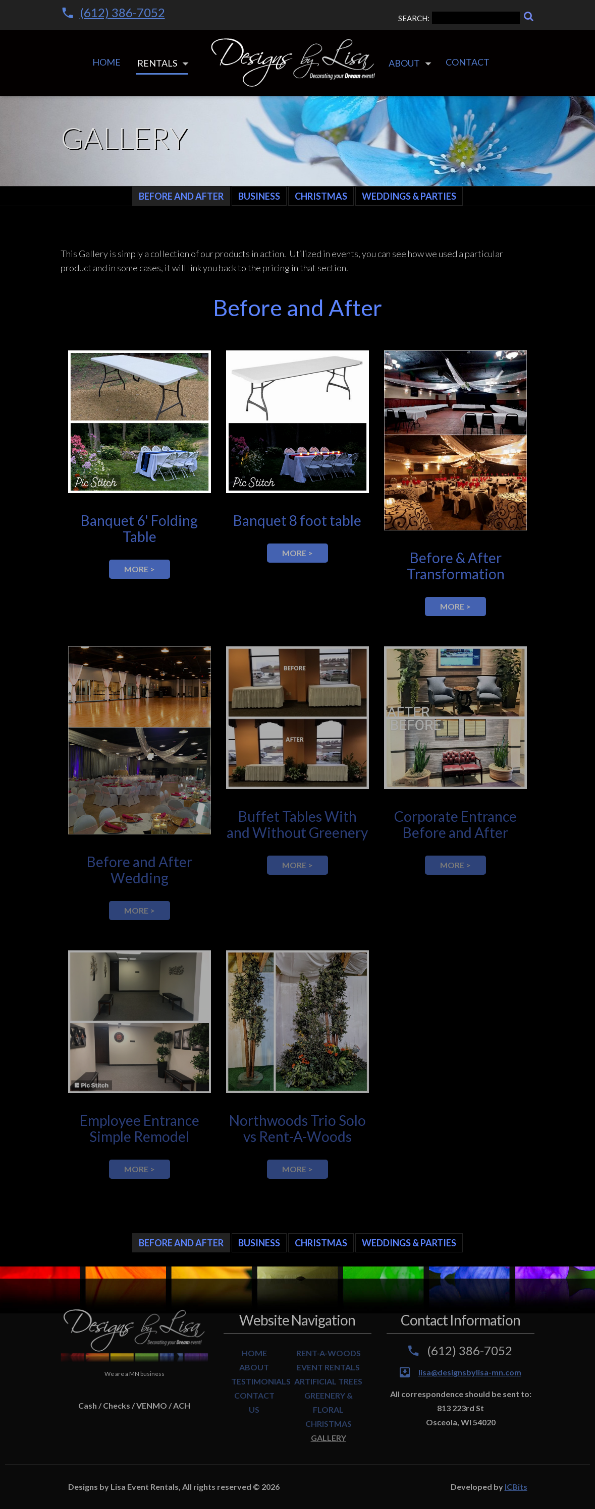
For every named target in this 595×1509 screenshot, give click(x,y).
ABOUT (254, 1367)
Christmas (321, 196)
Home (106, 62)
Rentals (157, 63)
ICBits (516, 1486)
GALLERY (328, 1437)
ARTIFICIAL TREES (328, 1381)
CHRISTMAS (328, 1423)
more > (139, 569)
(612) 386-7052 (122, 12)
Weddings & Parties (409, 196)
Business (259, 196)
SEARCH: (459, 18)
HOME (254, 1353)
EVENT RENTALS (328, 1367)
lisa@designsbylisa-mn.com (469, 1372)
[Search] (528, 16)
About (404, 63)
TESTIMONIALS (261, 1381)
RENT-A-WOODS (328, 1353)
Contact (468, 62)
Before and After (181, 196)
